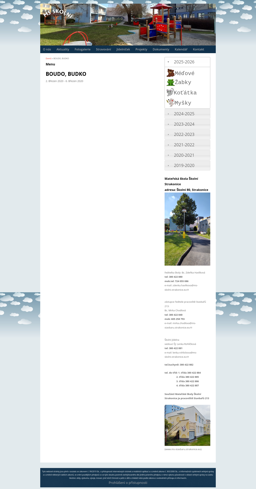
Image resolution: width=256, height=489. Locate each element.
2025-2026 (184, 62)
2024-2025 (184, 114)
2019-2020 (184, 165)
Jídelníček (123, 49)
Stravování (103, 49)
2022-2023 (184, 134)
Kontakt (198, 49)
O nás (47, 49)
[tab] (187, 62)
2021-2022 (184, 145)
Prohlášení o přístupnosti (128, 482)
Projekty (141, 49)
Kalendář (181, 49)
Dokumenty (161, 49)
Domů (49, 58)
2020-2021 (184, 155)
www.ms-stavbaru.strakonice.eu (183, 449)
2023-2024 (184, 124)
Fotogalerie (83, 49)
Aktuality (63, 49)
